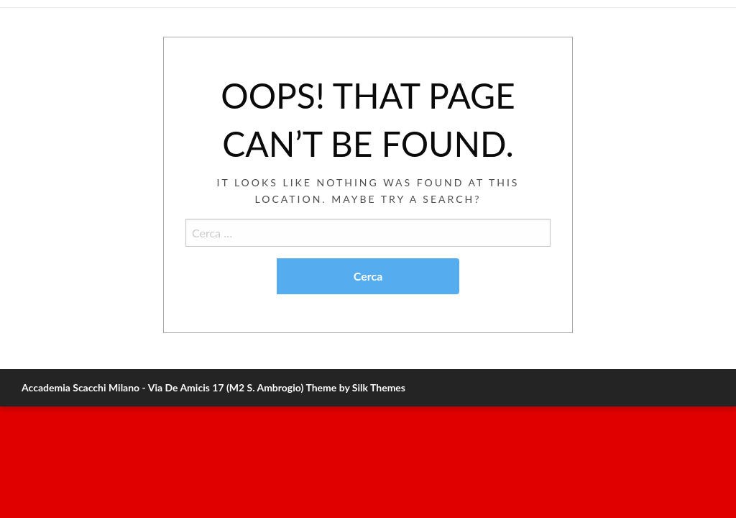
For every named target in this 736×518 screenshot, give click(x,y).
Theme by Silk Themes (355, 387)
